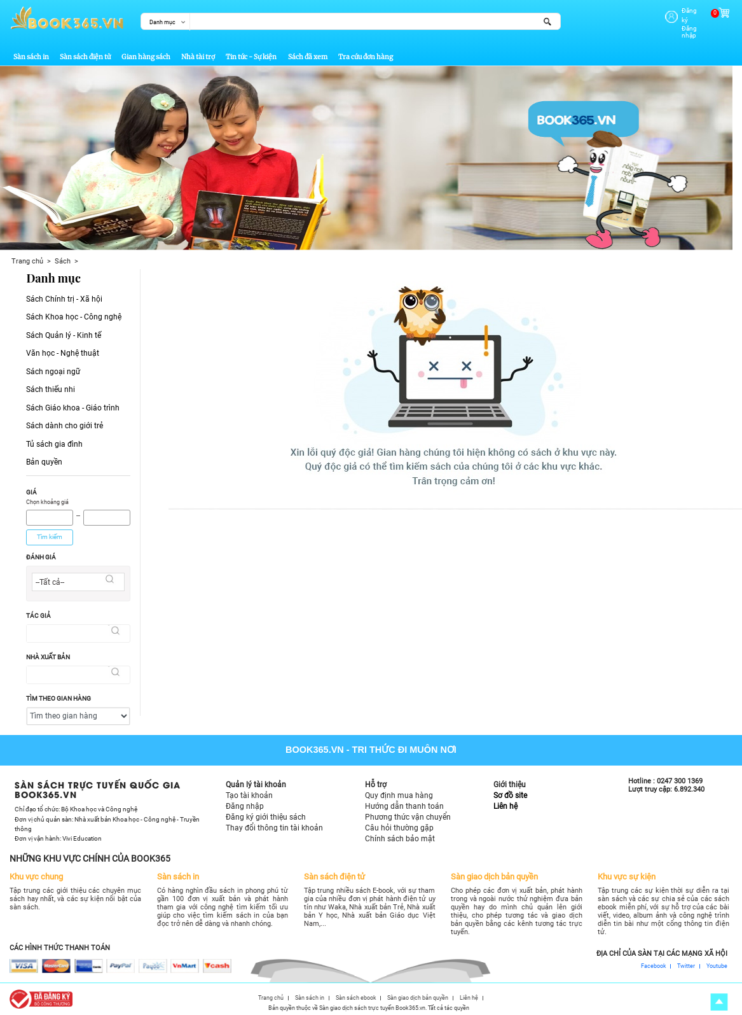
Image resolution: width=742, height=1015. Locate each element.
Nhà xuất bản (48, 652)
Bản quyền (44, 457)
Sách (63, 257)
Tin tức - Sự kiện (251, 53)
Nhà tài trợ (198, 53)
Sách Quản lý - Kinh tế (63, 330)
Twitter (686, 962)
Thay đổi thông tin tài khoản (274, 823)
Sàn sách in (31, 53)
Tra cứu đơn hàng (365, 53)
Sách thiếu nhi (50, 385)
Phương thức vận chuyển (408, 812)
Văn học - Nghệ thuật (62, 349)
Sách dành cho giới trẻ (64, 421)
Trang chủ (27, 257)
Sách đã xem (307, 53)
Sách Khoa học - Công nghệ (73, 313)
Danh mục (162, 21)
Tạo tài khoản (249, 791)
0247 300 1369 (680, 777)
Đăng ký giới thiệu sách (266, 812)
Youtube (716, 962)
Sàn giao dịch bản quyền (417, 993)
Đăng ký (676, 10)
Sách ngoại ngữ (53, 367)
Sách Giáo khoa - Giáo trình (73, 403)
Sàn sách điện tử (85, 53)
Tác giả (38, 611)
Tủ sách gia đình (54, 439)
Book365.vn (314, 745)
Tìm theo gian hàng (58, 694)
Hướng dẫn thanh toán (404, 801)
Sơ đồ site (510, 791)
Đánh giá (41, 553)
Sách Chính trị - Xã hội (64, 294)
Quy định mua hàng (399, 791)
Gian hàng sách (145, 53)
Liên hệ (505, 801)
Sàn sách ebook (356, 993)
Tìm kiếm (49, 532)
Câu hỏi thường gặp (399, 823)
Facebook (653, 962)
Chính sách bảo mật (400, 834)
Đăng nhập (680, 19)
